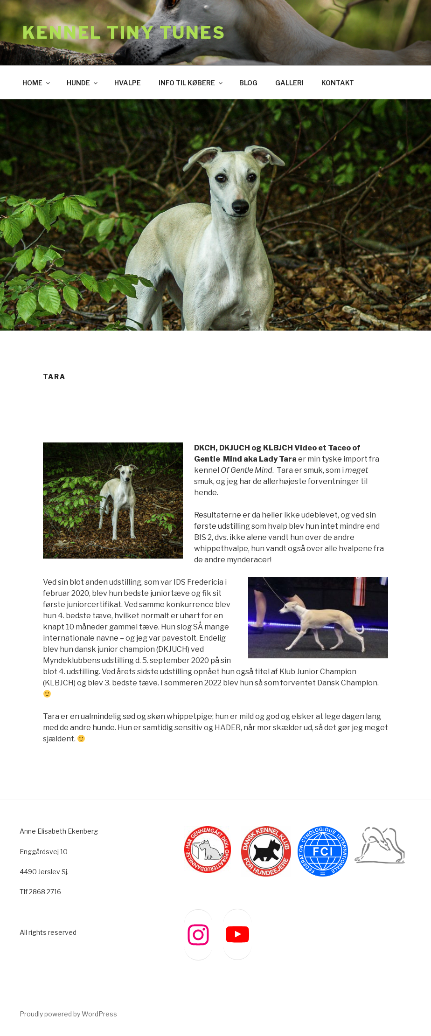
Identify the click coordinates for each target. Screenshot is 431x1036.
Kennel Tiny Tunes (124, 32)
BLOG (248, 83)
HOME (36, 83)
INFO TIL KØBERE (191, 83)
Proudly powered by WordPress (68, 1014)
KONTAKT (337, 83)
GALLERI (289, 83)
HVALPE (127, 83)
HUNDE (83, 83)
